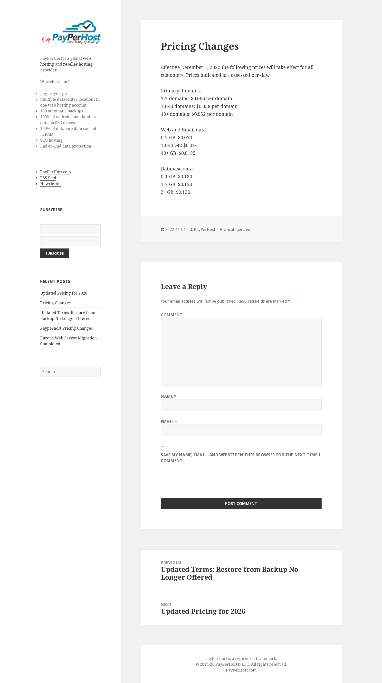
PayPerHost (204, 229)
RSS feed (48, 177)
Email (169, 421)
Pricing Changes (55, 303)
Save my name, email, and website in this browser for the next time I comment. (240, 457)
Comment (171, 314)
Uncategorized (237, 229)
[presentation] (198, 483)
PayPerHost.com (55, 172)
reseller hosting (78, 64)
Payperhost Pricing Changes (66, 328)
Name (168, 396)
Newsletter (50, 183)
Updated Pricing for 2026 (63, 293)
